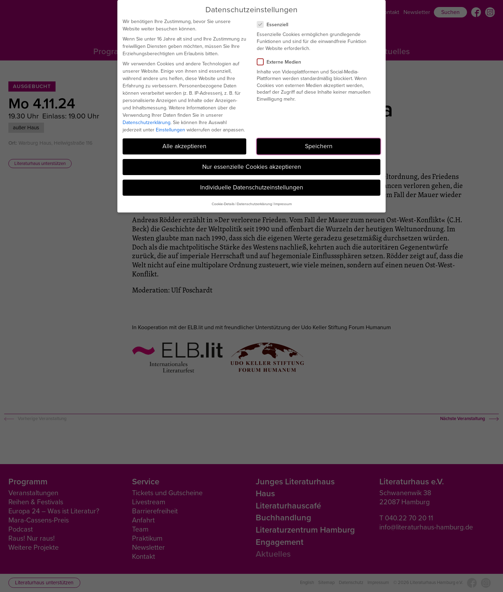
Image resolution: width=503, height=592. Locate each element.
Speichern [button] (319, 146)
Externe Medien (282, 62)
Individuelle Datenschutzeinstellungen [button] (251, 187)
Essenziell (275, 24)
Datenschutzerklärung (146, 122)
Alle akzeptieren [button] (184, 146)
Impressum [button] (283, 204)
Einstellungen (170, 129)
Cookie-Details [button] (223, 204)
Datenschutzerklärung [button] (254, 204)
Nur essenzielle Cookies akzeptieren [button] (251, 166)
